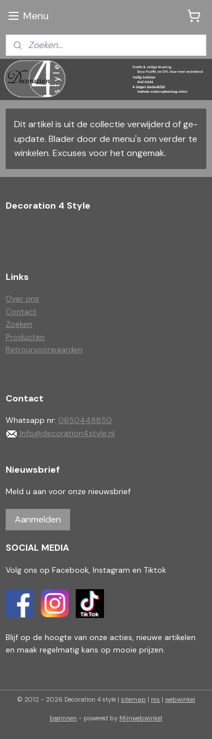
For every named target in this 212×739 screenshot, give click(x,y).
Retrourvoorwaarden (44, 349)
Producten (25, 337)
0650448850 (85, 420)
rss (155, 699)
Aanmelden (38, 519)
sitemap (133, 699)
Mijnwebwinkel (140, 718)
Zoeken (19, 324)
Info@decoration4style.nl (60, 433)
